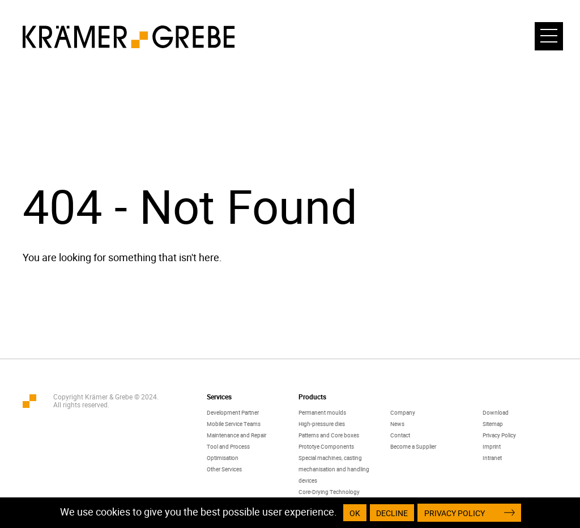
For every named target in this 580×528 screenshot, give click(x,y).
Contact (400, 435)
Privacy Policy (499, 435)
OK (354, 513)
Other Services (224, 469)
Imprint (492, 446)
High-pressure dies (321, 424)
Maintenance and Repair (236, 435)
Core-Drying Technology (329, 492)
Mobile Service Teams (234, 424)
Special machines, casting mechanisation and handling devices (333, 469)
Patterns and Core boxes (328, 435)
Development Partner (233, 412)
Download (496, 412)
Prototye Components (326, 446)
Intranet (492, 458)
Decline (392, 513)
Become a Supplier (413, 446)
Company (402, 412)
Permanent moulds (322, 412)
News (397, 424)
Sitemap (493, 424)
